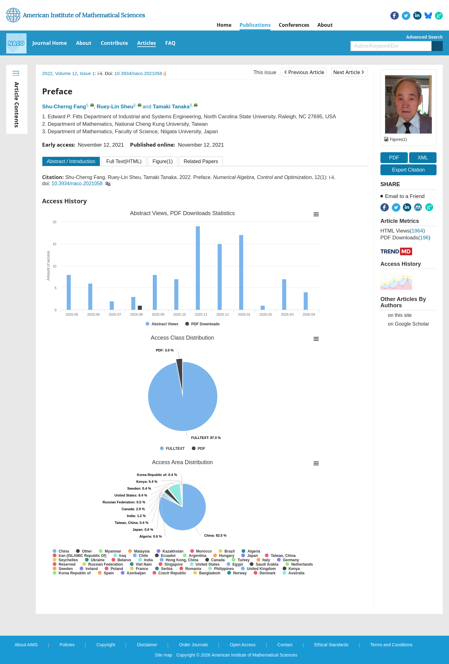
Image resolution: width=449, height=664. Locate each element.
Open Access (243, 644)
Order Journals (193, 644)
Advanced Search (424, 37)
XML (423, 157)
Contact (285, 644)
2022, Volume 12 (59, 73)
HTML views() (402, 231)
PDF (394, 157)
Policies (67, 644)
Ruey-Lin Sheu (115, 107)
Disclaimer (147, 644)
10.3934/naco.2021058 (140, 73)
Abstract (71, 161)
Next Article (348, 72)
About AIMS (26, 644)
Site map (163, 654)
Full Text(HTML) (124, 161)
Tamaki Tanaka (171, 107)
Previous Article (304, 72)
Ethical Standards (331, 644)
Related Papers (201, 161)
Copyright (105, 644)
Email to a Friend (405, 196)
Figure (162, 161)
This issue (264, 72)
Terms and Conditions (391, 644)
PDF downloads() (405, 238)
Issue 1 (87, 73)
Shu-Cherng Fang (64, 107)
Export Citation (408, 169)
